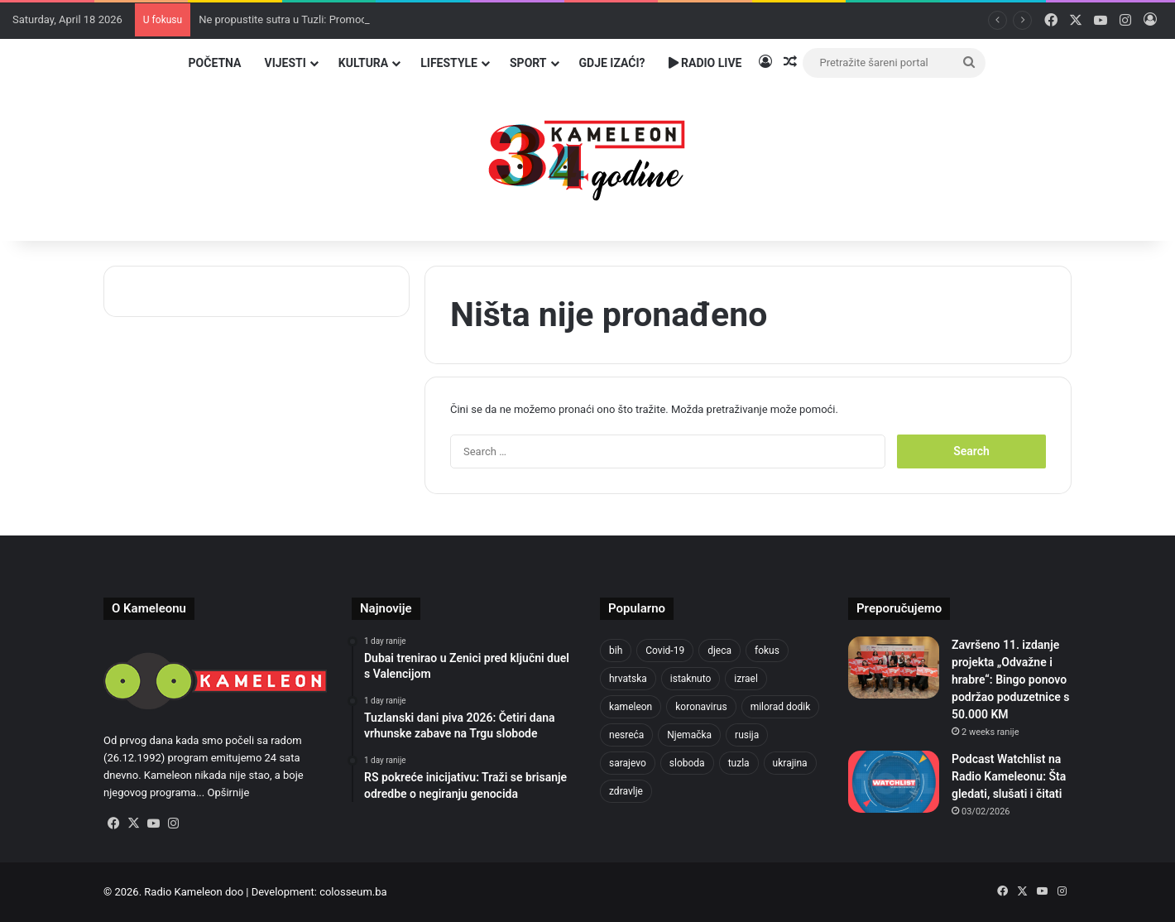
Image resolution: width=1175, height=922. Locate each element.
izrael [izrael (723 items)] (746, 678)
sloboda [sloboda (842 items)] (687, 763)
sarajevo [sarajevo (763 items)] (627, 763)
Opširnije (228, 792)
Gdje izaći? (612, 63)
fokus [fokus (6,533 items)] (767, 650)
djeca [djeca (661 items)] (719, 650)
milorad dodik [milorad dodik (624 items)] (781, 707)
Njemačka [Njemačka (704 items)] (689, 735)
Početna (215, 63)
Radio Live (705, 63)
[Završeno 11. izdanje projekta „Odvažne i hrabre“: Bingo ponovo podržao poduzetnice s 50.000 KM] (893, 667)
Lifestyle (448, 63)
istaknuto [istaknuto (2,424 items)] (691, 678)
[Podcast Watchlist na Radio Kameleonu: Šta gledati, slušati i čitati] (893, 782)
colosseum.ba (352, 892)
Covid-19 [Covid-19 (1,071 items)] (664, 650)
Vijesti (284, 63)
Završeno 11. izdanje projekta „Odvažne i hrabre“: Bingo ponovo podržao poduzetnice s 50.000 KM (1010, 679)
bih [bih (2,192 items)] (615, 650)
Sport (528, 63)
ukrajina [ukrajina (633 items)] (790, 763)
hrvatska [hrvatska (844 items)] (628, 678)
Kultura (363, 63)
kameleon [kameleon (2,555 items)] (630, 707)
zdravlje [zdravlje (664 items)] (626, 791)
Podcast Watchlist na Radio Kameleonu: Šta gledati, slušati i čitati (1009, 776)
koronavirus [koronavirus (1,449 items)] (701, 707)
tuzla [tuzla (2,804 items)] (739, 763)
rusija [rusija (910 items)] (747, 735)
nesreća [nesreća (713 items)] (626, 735)
